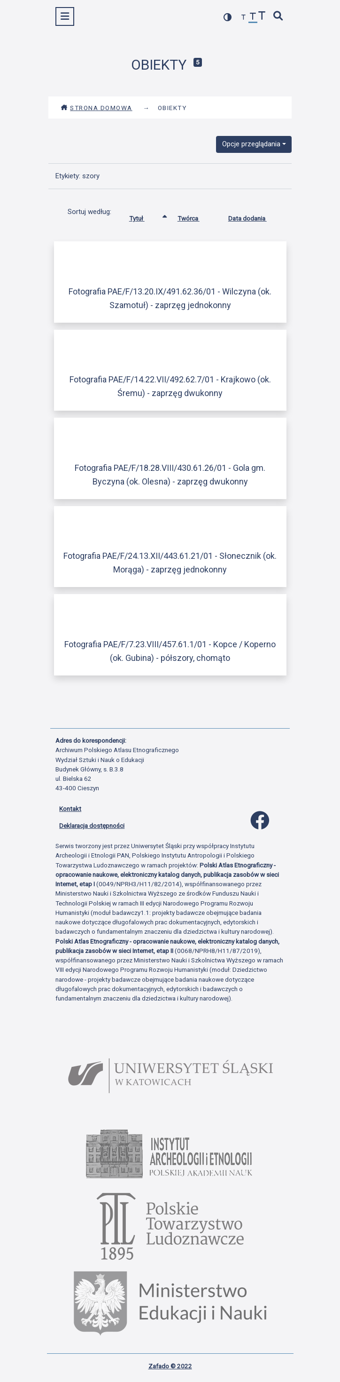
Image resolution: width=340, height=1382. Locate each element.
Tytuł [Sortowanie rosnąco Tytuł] (144, 216)
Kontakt (70, 808)
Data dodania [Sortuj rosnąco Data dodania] (254, 216)
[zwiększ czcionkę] (262, 16)
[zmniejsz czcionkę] (243, 17)
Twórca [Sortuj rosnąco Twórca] (196, 216)
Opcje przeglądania (251, 144)
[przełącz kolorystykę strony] (227, 17)
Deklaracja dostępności (91, 825)
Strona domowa (96, 107)
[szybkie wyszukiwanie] (278, 16)
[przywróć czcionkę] (253, 17)
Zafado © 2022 (170, 1366)
